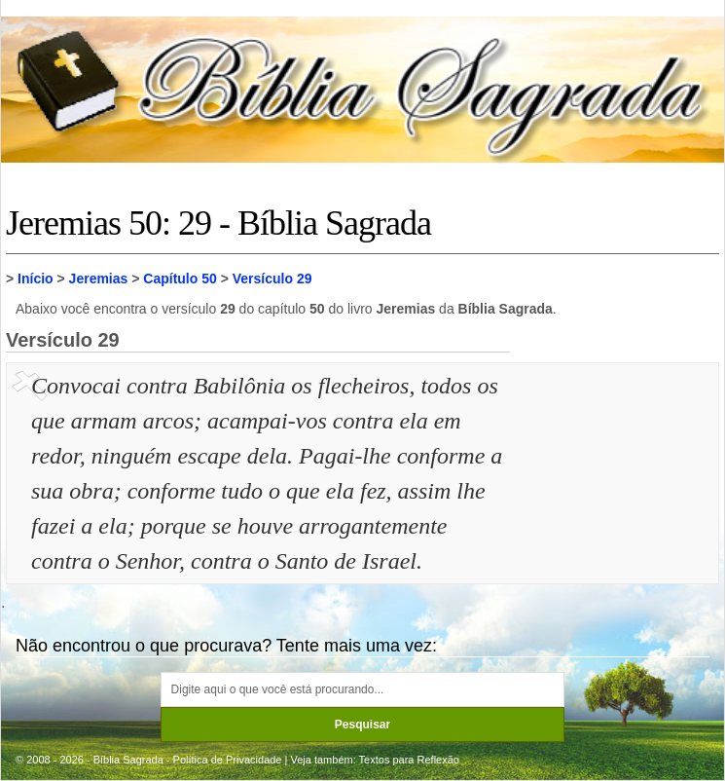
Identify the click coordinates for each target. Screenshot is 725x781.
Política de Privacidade (227, 759)
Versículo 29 (272, 278)
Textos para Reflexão (409, 759)
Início (36, 278)
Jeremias (98, 278)
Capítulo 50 (179, 278)
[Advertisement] (617, 465)
